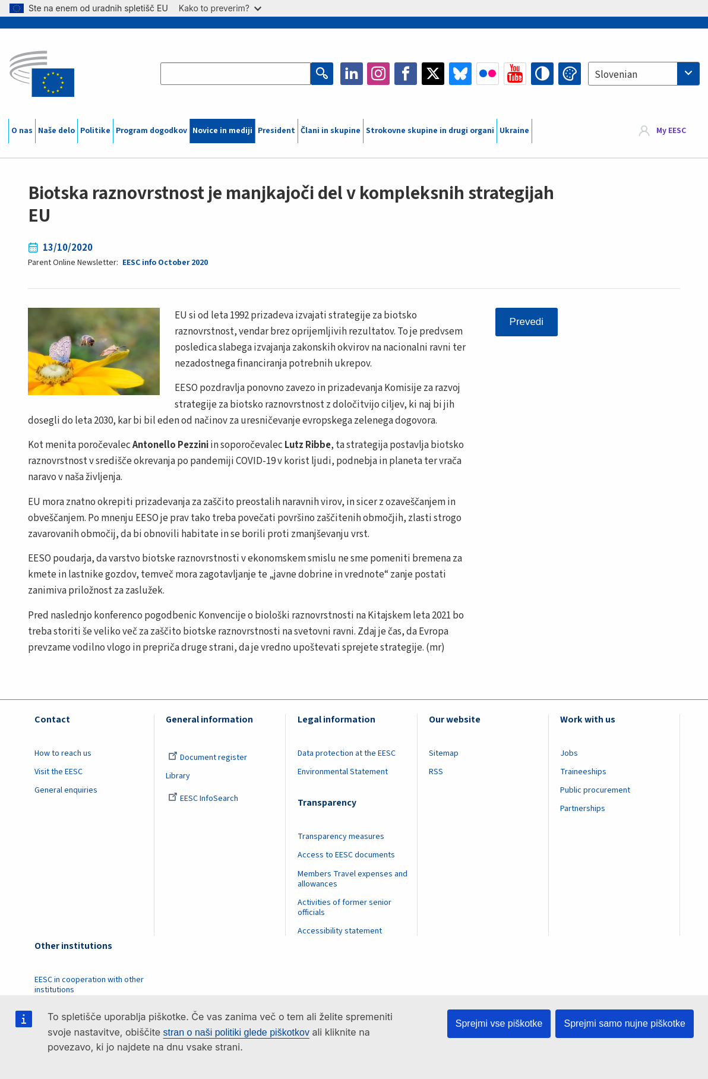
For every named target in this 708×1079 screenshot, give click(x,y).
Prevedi (526, 321)
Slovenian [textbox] (616, 75)
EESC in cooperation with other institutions (89, 985)
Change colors (569, 73)
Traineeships (583, 772)
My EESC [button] (671, 131)
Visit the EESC (58, 772)
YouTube (515, 73)
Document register (207, 757)
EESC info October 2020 (165, 263)
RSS (436, 772)
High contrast (542, 73)
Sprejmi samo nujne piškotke (624, 1023)
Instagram (378, 73)
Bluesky (460, 73)
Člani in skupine (331, 131)
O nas (22, 131)
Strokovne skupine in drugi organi (430, 131)
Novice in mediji (222, 131)
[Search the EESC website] (235, 73)
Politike (95, 131)
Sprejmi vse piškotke (499, 1023)
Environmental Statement (343, 772)
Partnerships (582, 809)
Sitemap (444, 753)
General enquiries (65, 790)
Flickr (487, 73)
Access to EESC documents (346, 855)
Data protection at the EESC (347, 753)
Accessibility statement (340, 931)
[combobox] (644, 74)
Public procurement (595, 790)
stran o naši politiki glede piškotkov (236, 1032)
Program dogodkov (151, 131)
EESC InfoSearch (203, 798)
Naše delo (56, 131)
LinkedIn (351, 73)
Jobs (569, 753)
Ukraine (514, 131)
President (276, 131)
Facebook (405, 73)
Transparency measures (341, 837)
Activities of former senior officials (344, 908)
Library (178, 776)
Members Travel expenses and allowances (352, 879)
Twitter (433, 73)
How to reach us (62, 753)
